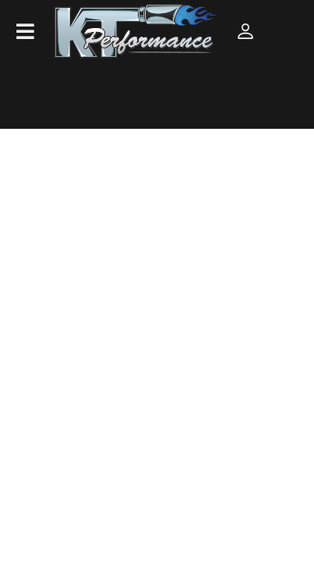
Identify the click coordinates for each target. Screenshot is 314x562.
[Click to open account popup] (245, 31)
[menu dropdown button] (25, 31)
